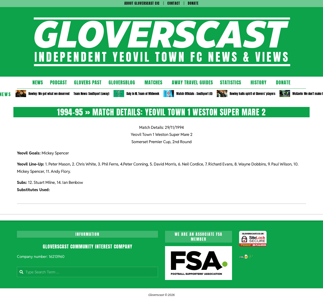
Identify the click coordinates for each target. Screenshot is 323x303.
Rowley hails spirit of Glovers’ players (252, 93)
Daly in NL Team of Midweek (142, 93)
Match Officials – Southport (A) (194, 93)
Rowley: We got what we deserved (48, 93)
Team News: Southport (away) (91, 93)
